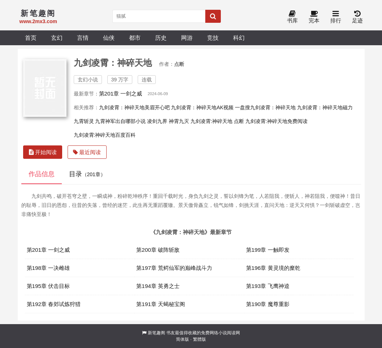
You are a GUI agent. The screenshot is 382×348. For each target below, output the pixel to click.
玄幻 (57, 37)
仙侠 (109, 37)
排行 (335, 17)
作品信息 (42, 174)
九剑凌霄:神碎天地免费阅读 (276, 121)
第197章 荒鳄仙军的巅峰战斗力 (174, 268)
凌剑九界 (157, 121)
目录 (87, 174)
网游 (187, 37)
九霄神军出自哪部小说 (120, 121)
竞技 (213, 37)
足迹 (357, 17)
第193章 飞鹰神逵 (267, 286)
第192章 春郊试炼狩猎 (54, 304)
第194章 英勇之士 (158, 286)
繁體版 (199, 339)
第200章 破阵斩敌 (158, 250)
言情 (83, 37)
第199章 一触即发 (267, 250)
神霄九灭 (179, 121)
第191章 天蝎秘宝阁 (160, 304)
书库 (292, 17)
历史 (161, 37)
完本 (314, 17)
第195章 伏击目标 (48, 286)
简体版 (182, 339)
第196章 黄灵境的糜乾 (273, 268)
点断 (179, 64)
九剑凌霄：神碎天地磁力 (325, 107)
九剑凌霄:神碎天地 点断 (217, 121)
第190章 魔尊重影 (267, 304)
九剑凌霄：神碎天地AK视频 (202, 107)
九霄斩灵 (84, 121)
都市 (135, 37)
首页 (31, 37)
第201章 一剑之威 (120, 93)
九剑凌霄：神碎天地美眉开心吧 (134, 107)
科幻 (239, 37)
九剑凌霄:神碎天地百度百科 (105, 135)
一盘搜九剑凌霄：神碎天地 (265, 107)
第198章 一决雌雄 (48, 268)
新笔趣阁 (156, 332)
